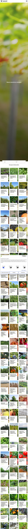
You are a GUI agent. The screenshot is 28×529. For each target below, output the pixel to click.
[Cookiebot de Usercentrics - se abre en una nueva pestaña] (22, 256)
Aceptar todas (23, 272)
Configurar (14, 272)
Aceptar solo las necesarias (5, 272)
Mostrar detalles (24, 270)
